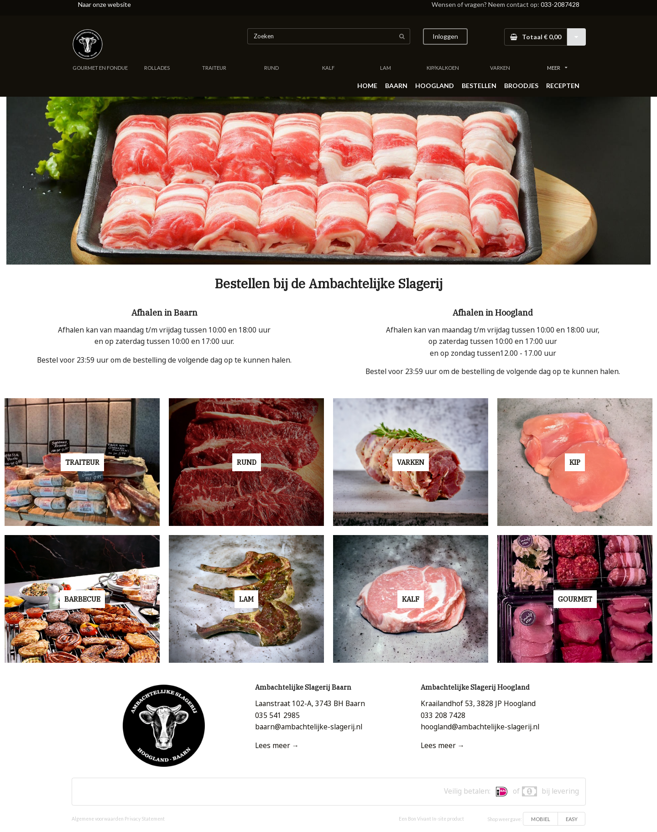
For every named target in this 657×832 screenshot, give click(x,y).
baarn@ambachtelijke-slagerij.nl (308, 727)
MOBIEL (540, 819)
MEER (557, 68)
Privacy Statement (145, 819)
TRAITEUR (214, 68)
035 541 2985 (277, 715)
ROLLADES (157, 68)
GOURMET (575, 599)
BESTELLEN (479, 85)
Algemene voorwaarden (98, 819)
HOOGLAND (434, 85)
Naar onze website (104, 4)
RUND (271, 68)
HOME (367, 85)
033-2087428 (560, 4)
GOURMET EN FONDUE (100, 68)
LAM (385, 68)
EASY (572, 819)
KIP (574, 462)
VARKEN (500, 68)
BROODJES (521, 85)
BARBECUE (82, 599)
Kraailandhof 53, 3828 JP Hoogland (478, 703)
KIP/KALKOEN (443, 68)
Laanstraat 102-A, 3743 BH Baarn (310, 703)
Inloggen (445, 36)
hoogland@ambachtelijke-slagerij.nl (480, 727)
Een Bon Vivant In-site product (431, 819)
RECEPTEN (562, 85)
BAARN (396, 85)
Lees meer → (277, 745)
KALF (328, 68)
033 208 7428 (443, 715)
